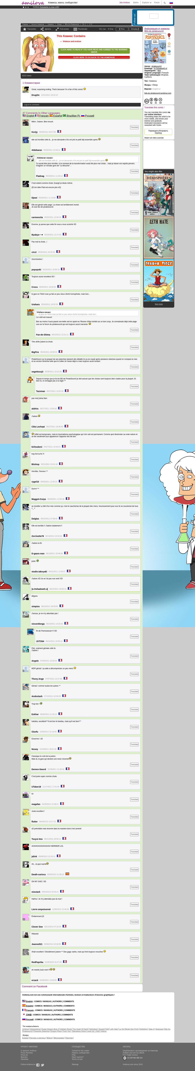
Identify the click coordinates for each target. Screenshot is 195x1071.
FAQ (73, 1055)
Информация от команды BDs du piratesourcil (157, 29)
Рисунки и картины (37, 1038)
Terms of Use (77, 1059)
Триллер (69, 1038)
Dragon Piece (56, 1031)
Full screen (64, 29)
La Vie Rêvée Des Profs (128, 1029)
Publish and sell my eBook (133, 1053)
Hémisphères (35, 1029)
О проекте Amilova (28, 1051)
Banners (24, 1057)
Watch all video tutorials (154, 138)
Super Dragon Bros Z (50, 1029)
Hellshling (143, 1029)
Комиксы (51, 24)
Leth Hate (114, 1029)
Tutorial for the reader (80, 1051)
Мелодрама (59, 1038)
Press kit (24, 1055)
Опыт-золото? (78, 1057)
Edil (107, 1029)
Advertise (24, 1059)
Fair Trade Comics (130, 1055)
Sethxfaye (93, 1029)
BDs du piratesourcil (72, 24)
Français (42, 115)
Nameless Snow (79, 1031)
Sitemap (75, 1064)
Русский (87, 115)
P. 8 (90, 24)
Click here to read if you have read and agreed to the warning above (94, 51)
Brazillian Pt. (71, 115)
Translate (134, 127)
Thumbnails (82, 29)
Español (55, 115)
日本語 (27, 1015)
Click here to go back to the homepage (94, 57)
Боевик (25, 1038)
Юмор (59, 24)
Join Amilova (124, 3)
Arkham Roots (66, 1029)
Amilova (25, 1029)
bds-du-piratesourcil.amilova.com (157, 93)
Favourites (32, 29)
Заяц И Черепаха (156, 1029)
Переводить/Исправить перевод (158, 132)
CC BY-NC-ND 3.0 (132, 1058)
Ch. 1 (84, 24)
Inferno (103, 1031)
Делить (48, 29)
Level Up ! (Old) (93, 1031)
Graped (102, 1029)
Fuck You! (67, 1031)
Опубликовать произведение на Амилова (140, 1051)
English (29, 115)
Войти (135, 3)
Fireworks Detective (41, 1031)
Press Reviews (27, 1053)
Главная (25, 24)
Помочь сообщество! (80, 1053)
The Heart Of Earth (80, 1029)
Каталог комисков (38, 24)
